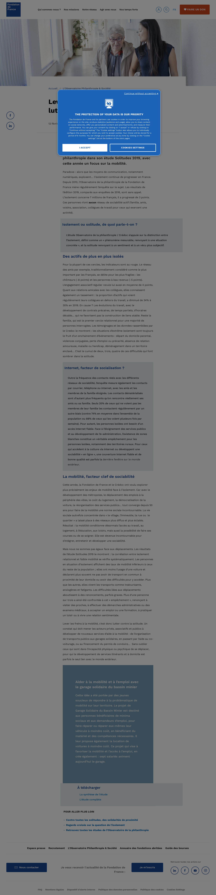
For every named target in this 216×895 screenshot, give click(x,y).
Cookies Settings (132, 147)
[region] (109, 122)
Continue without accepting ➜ (141, 93)
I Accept (85, 147)
